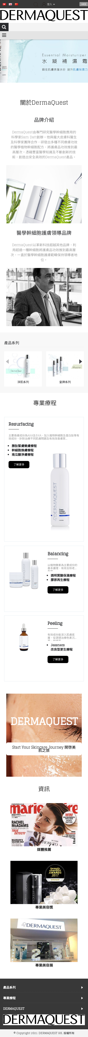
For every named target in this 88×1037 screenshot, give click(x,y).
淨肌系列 (23, 382)
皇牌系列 (65, 382)
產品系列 (11, 342)
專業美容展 (44, 965)
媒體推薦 (44, 849)
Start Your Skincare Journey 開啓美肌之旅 (44, 749)
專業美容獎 (44, 907)
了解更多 (19, 464)
